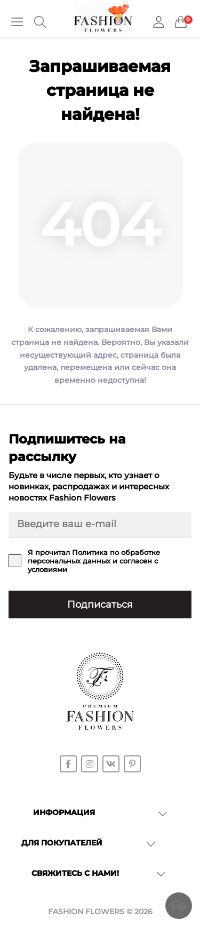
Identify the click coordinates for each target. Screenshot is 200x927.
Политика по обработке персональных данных (94, 556)
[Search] (40, 22)
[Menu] (17, 21)
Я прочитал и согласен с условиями (94, 561)
